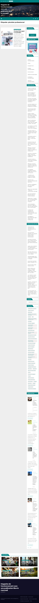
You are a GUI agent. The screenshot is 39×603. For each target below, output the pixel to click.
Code (29, 239)
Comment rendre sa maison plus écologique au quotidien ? (32, 160)
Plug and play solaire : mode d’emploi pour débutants (32, 109)
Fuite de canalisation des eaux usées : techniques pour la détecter (35, 531)
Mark (29, 251)
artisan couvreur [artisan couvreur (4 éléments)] (31, 310)
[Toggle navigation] (37, 18)
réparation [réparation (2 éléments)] (34, 368)
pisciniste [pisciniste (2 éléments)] (29, 359)
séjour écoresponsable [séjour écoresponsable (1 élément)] (32, 370)
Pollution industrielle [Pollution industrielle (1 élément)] (31, 363)
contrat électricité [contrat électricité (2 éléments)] (31, 330)
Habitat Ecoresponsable (17, 29)
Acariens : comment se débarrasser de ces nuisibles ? (32, 282)
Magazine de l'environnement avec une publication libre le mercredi (6, 9)
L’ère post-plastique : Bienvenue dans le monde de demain (32, 194)
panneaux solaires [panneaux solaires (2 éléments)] (31, 352)
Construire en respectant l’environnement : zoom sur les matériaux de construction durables (35, 506)
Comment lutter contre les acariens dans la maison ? (32, 278)
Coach (29, 261)
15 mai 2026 (5, 564)
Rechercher (30, 28)
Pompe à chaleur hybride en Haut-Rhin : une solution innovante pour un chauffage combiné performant (32, 115)
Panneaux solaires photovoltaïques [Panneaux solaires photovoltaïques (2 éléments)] (31, 354)
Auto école (30, 232)
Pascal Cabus (29, 564)
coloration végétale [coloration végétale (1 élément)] (31, 323)
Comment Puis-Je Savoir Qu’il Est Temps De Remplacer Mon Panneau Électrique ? (32, 241)
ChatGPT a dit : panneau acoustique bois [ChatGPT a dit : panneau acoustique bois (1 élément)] (32, 319)
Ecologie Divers (31, 65)
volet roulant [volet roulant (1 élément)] (30, 381)
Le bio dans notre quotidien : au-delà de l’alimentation (35, 403)
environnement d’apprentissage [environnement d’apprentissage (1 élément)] (30, 341)
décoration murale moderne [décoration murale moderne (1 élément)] (31, 333)
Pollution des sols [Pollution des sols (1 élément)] (31, 361)
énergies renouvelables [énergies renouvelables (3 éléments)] (32, 388)
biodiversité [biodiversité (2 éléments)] (30, 312)
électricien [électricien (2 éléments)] (30, 383)
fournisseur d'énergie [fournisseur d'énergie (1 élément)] (31, 343)
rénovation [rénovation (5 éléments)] (30, 368)
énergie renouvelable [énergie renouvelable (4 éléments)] (31, 385)
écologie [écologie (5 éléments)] (35, 381)
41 (30, 547)
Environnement (31, 71)
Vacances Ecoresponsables (31, 81)
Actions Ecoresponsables (31, 60)
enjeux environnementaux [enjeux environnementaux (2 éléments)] (32, 338)
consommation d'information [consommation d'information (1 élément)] (30, 325)
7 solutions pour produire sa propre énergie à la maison (31, 176)
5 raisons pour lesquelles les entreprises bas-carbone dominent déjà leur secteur (32, 212)
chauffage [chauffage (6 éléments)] (29, 321)
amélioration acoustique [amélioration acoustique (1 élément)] (32, 308)
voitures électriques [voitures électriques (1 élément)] (31, 379)
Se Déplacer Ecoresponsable (31, 78)
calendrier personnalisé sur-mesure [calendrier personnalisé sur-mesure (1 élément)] (32, 314)
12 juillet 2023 (17, 34)
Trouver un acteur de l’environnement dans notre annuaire (32, 89)
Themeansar (2, 599)
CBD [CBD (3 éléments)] (32, 316)
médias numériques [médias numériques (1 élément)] (31, 350)
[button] (33, 18)
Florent (9, 564)
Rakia (22, 34)
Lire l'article (30, 418)
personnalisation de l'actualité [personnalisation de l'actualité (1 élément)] (31, 357)
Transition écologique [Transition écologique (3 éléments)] (31, 374)
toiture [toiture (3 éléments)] (29, 372)
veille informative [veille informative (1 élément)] (31, 377)
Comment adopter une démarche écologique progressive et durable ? (32, 105)
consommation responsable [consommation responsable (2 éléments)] (30, 328)
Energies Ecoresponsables (31, 69)
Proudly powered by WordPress (5, 598)
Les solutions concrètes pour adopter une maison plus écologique (32, 127)
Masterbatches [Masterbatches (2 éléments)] (30, 348)
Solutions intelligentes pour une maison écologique (32, 185)
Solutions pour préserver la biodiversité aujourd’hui (32, 180)
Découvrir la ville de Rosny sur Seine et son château (32, 252)
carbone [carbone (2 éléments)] (29, 316)
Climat (29, 63)
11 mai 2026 (24, 564)
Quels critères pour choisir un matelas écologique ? (31, 269)
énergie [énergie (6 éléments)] (34, 383)
